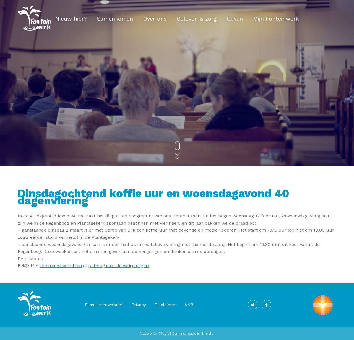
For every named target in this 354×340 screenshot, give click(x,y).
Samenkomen (115, 18)
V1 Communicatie (181, 333)
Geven (235, 18)
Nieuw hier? (71, 18)
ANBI (189, 304)
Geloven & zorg (197, 18)
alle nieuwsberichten (61, 265)
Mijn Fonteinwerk (276, 18)
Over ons (154, 18)
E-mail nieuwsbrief (104, 304)
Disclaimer (165, 304)
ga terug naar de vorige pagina (118, 265)
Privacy (138, 304)
